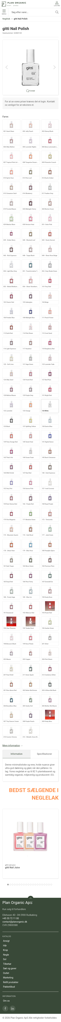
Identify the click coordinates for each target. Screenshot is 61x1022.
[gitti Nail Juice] (30, 836)
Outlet (6, 973)
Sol (4, 959)
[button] (30, 67)
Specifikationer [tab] (44, 754)
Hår (5, 945)
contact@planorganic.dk (14, 921)
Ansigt (6, 941)
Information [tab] (16, 754)
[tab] (8, 884)
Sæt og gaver (9, 968)
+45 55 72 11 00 (10, 918)
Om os (6, 1000)
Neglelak (6, 19)
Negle (6, 954)
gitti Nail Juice (12, 867)
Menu (4, 12)
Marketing (8, 977)
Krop (5, 950)
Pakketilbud (9, 986)
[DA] (14, 4)
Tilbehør (7, 964)
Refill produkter (10, 982)
